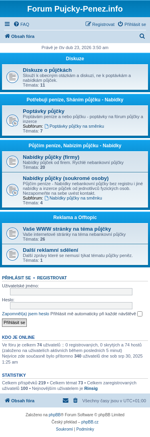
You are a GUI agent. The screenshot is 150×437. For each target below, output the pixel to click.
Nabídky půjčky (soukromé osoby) (66, 178)
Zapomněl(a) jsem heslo (25, 313)
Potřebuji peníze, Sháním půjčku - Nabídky (74, 100)
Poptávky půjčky (43, 111)
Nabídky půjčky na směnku (73, 198)
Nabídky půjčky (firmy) (51, 157)
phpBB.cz (89, 422)
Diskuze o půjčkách (47, 70)
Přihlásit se (16, 277)
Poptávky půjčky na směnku (74, 126)
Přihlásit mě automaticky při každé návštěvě (96, 314)
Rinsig (91, 388)
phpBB (55, 415)
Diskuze (75, 58)
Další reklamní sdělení (50, 250)
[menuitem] (21, 24)
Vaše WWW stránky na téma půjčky (67, 229)
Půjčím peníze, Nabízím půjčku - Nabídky (74, 145)
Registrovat (52, 277)
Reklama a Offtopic (75, 217)
